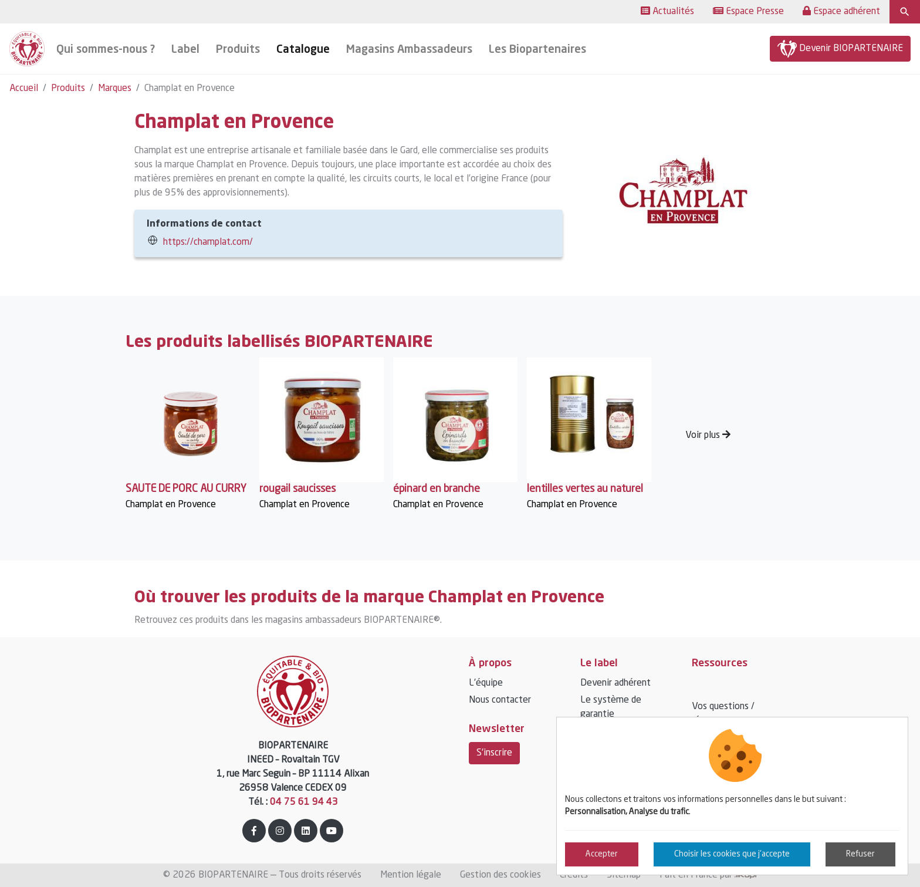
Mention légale (410, 875)
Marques (114, 88)
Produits (68, 88)
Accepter (602, 854)
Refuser (860, 854)
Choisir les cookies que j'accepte (732, 854)
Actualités (667, 11)
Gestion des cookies (500, 875)
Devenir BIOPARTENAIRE (840, 49)
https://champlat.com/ (208, 242)
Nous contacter (500, 700)
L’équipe (486, 683)
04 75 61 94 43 (304, 802)
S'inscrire (494, 753)
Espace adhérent (841, 11)
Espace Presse (748, 11)
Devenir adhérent (615, 683)
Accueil (23, 88)
